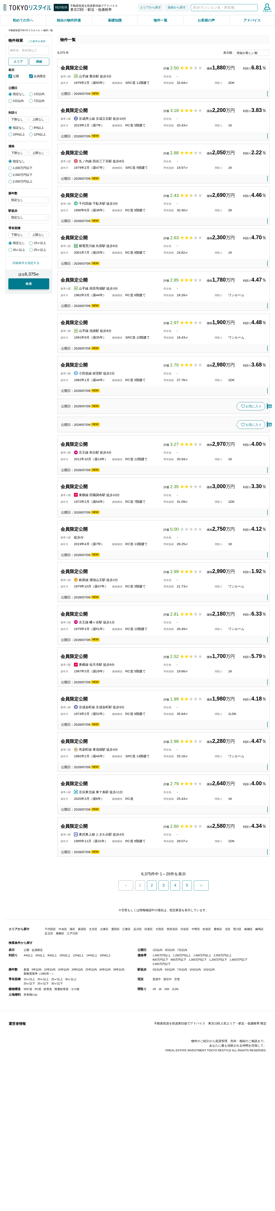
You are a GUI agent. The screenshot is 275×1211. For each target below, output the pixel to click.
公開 (16, 76)
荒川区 (237, 1129)
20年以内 (77, 1169)
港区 (138, 758)
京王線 (108, 613)
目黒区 (137, 855)
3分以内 (157, 1169)
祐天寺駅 (122, 855)
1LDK (175, 1189)
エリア (18, 61)
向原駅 (127, 290)
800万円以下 (178, 1159)
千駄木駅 (125, 242)
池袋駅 (121, 387)
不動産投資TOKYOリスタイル (24, 30)
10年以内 (49, 1169)
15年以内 (63, 1169)
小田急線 (109, 435)
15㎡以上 (40, 243)
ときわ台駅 (130, 1049)
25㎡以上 (40, 249)
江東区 (126, 1129)
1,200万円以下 (218, 1159)
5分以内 (170, 1169)
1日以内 (39, 94)
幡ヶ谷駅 (122, 807)
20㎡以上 (19, 249)
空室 (177, 1179)
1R (154, 1189)
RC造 (38, 1189)
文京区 (140, 242)
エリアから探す (150, 7)
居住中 (167, 1179)
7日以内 (39, 101)
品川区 (137, 1129)
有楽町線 (109, 952)
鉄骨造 (48, 1189)
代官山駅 (122, 565)
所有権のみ (31, 1194)
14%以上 (91, 1155)
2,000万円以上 (22, 181)
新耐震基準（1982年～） (39, 1173)
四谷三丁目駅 (129, 193)
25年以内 (91, 1169)
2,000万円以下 (22, 174)
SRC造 (28, 1189)
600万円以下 (160, 1159)
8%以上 (39, 127)
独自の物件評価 (69, 20)
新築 (26, 1169)
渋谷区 (137, 565)
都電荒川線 (111, 290)
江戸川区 (72, 1133)
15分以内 (209, 1169)
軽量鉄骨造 (62, 1189)
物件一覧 (160, 20)
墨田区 (115, 1129)
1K (160, 1189)
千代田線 (109, 242)
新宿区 (146, 193)
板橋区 (146, 1049)
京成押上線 (111, 145)
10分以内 (195, 1169)
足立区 (49, 1133)
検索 (253, 7)
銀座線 (108, 758)
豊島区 (140, 290)
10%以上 (19, 134)
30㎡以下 (57, 1183)
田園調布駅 (124, 662)
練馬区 (259, 1129)
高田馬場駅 (124, 338)
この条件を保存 (37, 41)
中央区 (63, 1129)
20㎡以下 (29, 1183)
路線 (39, 61)
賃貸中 (157, 1179)
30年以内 (105, 1169)
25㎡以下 (43, 1183)
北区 (142, 1001)
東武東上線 (111, 1049)
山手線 (108, 96)
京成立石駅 (130, 145)
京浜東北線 (111, 1001)
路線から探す (177, 7)
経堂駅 (124, 435)
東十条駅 (128, 1001)
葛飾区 (146, 145)
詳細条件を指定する (26, 263)
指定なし (19, 94)
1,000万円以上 (162, 1155)
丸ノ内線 (109, 193)
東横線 (108, 565)
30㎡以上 (70, 1179)
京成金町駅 (130, 904)
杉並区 (207, 1129)
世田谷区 (138, 435)
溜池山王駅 (124, 758)
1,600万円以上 (202, 1155)
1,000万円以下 (22, 168)
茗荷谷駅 (125, 500)
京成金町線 (111, 904)
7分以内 (182, 1169)
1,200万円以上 (182, 1155)
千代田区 (50, 1129)
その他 (75, 1189)
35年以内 (118, 1169)
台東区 (134, 96)
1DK (167, 1189)
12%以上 (40, 134)
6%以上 (40, 1155)
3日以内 (18, 101)
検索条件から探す (21, 1143)
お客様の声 (206, 20)
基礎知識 (115, 20)
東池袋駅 (125, 952)
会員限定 (40, 76)
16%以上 (105, 1155)
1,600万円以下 (238, 1159)
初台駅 (121, 613)
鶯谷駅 (121, 96)
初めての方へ (23, 20)
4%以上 (28, 1155)
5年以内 (36, 1169)
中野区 (196, 1129)
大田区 (140, 662)
